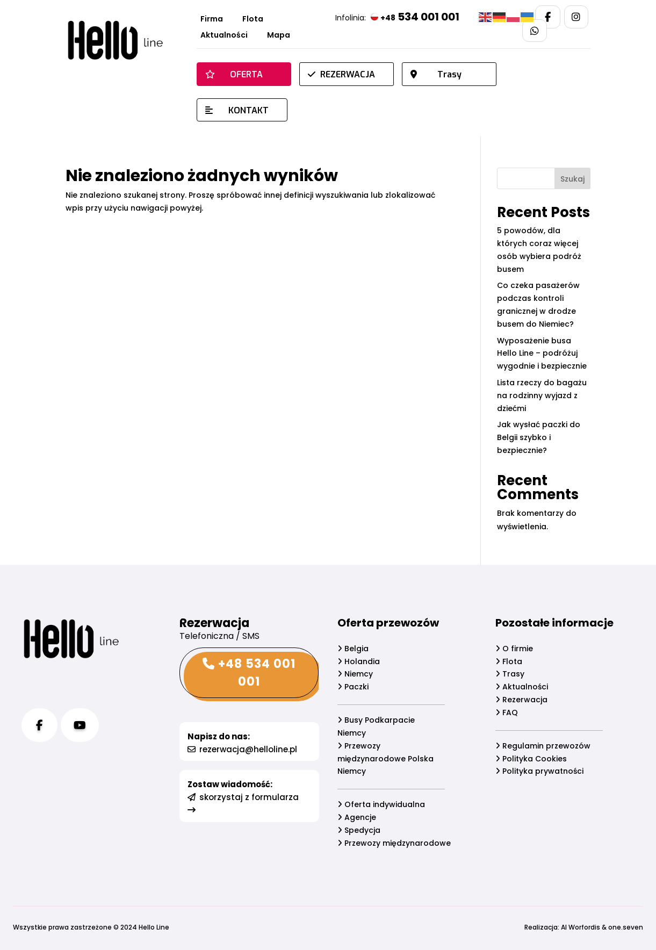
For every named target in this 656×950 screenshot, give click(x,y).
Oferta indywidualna (381, 805)
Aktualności (224, 35)
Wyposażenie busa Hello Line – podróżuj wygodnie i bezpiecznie (542, 353)
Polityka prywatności (540, 771)
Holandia (358, 661)
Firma (211, 19)
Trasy (510, 674)
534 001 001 (415, 16)
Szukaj (572, 179)
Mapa (278, 35)
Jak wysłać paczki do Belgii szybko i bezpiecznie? (538, 437)
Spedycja (358, 830)
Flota (252, 19)
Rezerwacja (522, 699)
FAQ (507, 712)
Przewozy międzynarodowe (394, 843)
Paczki (353, 686)
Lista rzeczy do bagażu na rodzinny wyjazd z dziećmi (542, 395)
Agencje (356, 817)
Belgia (353, 648)
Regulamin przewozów (543, 745)
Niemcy (355, 674)
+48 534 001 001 (248, 673)
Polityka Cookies (531, 758)
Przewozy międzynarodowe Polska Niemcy (385, 758)
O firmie (515, 648)
